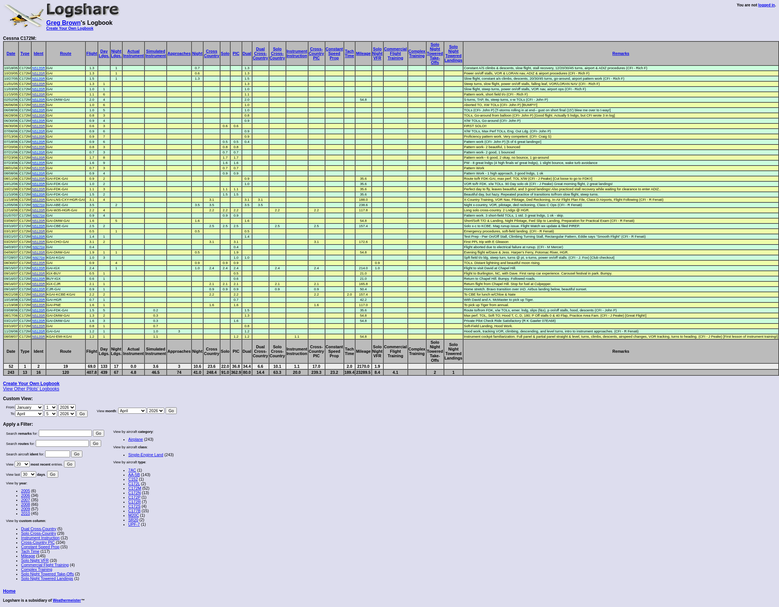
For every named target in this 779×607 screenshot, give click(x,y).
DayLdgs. (104, 53)
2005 (25, 491)
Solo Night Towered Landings (47, 578)
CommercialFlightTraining (395, 53)
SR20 (133, 519)
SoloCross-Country (277, 53)
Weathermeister (67, 600)
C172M (134, 488)
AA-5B (134, 474)
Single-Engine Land (145, 454)
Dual (247, 53)
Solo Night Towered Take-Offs (47, 574)
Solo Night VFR (35, 560)
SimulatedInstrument (155, 53)
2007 (25, 500)
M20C (133, 515)
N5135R (38, 68)
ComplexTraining (416, 53)
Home (9, 591)
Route (65, 53)
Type (24, 53)
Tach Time (30, 551)
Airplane (135, 439)
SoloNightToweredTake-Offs (435, 53)
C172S (134, 506)
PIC (236, 53)
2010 (25, 513)
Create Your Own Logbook (69, 28)
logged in (766, 5)
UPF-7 (134, 524)
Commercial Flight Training (45, 565)
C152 (133, 479)
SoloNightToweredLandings (453, 53)
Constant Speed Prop (40, 547)
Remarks (620, 53)
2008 (25, 504)
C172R (134, 501)
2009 (25, 509)
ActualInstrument (133, 53)
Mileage (363, 53)
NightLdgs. (116, 53)
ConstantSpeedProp (334, 53)
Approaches (179, 53)
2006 (25, 495)
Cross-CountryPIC (316, 53)
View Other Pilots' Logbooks (31, 389)
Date (11, 53)
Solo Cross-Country (38, 533)
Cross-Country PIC (38, 542)
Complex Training (36, 569)
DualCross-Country (260, 53)
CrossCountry (211, 53)
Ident (38, 53)
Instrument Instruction (40, 538)
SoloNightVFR (377, 53)
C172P (134, 497)
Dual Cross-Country (38, 529)
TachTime (349, 53)
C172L (134, 483)
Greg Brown (63, 23)
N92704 (38, 205)
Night (197, 53)
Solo (225, 53)
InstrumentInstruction (297, 53)
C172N (134, 492)
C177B (134, 510)
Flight (91, 53)
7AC (132, 470)
